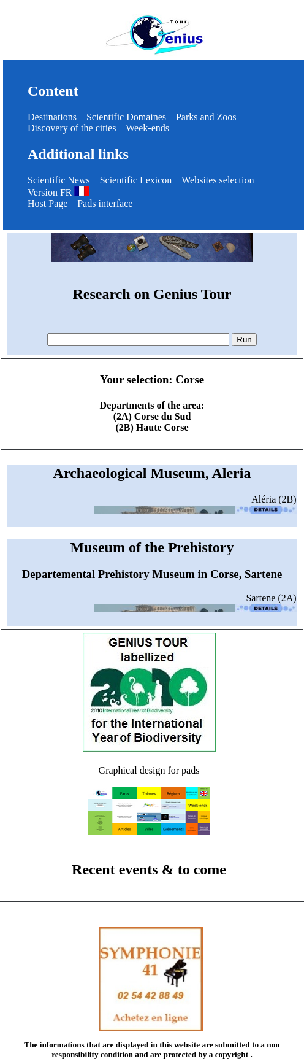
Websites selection (217, 180)
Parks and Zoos (206, 117)
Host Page (47, 203)
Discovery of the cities (72, 128)
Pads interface (104, 203)
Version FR (58, 192)
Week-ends (147, 128)
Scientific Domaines (126, 117)
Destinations (52, 117)
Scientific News (59, 180)
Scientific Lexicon (136, 180)
